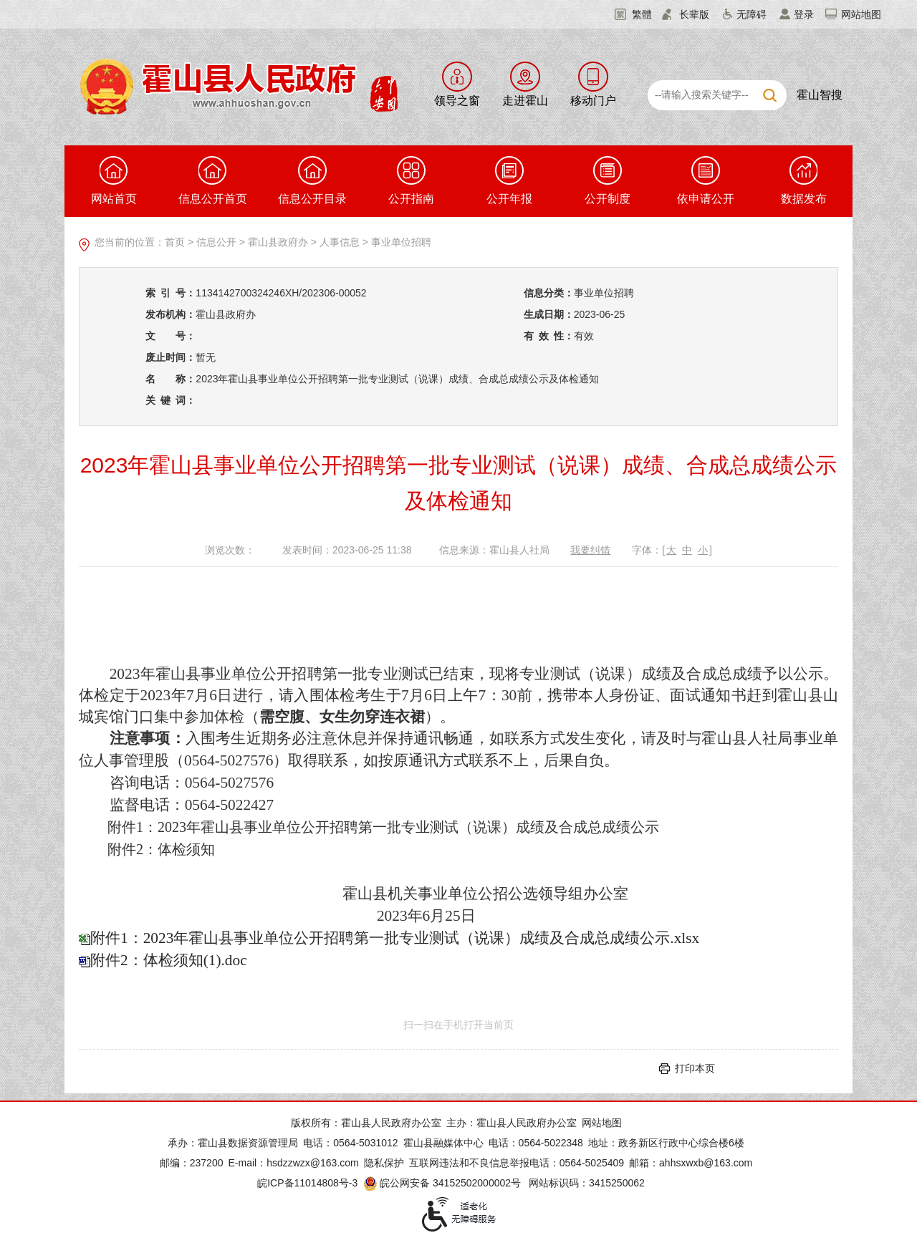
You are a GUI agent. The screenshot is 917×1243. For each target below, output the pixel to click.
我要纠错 (590, 550)
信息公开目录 (312, 180)
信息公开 (216, 242)
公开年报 (509, 180)
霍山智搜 (819, 95)
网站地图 (861, 14)
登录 (804, 14)
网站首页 (114, 180)
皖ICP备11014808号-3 (307, 1183)
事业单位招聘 (401, 242)
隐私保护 (384, 1163)
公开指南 (411, 180)
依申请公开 (705, 180)
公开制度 (607, 180)
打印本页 (695, 1068)
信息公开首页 (212, 180)
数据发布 (804, 180)
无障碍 (751, 14)
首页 (175, 242)
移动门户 (593, 101)
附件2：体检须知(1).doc (168, 960)
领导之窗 (457, 101)
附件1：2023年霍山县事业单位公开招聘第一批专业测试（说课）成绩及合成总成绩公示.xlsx (394, 938)
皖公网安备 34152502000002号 (443, 1183)
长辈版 (694, 14)
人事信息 (340, 242)
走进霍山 (525, 101)
